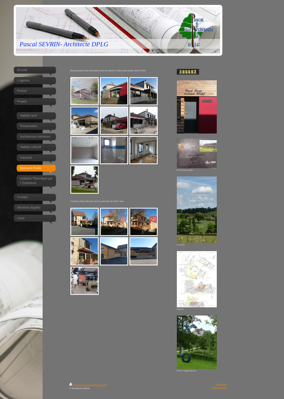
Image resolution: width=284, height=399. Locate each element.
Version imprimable (81, 385)
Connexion (221, 384)
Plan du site (101, 385)
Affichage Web (219, 387)
